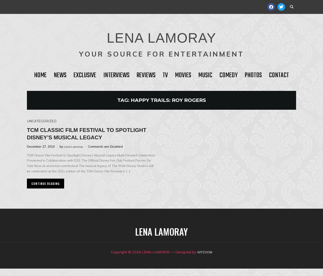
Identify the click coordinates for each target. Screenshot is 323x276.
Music (205, 75)
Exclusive (85, 75)
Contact (279, 75)
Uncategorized (42, 121)
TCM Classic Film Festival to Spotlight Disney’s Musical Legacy (81, 137)
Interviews (116, 75)
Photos (253, 75)
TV (165, 75)
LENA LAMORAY (161, 34)
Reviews (146, 75)
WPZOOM (204, 259)
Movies (183, 75)
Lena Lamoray (74, 154)
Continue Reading (45, 190)
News (60, 75)
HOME (40, 75)
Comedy (228, 75)
